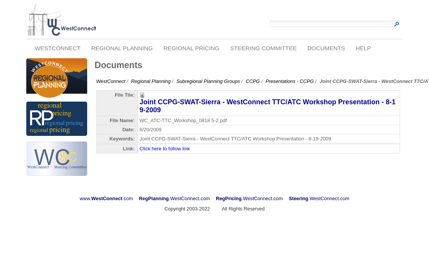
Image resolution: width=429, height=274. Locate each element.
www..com (106, 198)
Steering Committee (263, 48)
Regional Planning (122, 48)
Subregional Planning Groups (208, 81)
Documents (326, 48)
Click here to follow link (165, 148)
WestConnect (57, 48)
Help (363, 48)
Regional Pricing (191, 48)
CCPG (253, 81)
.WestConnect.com (174, 198)
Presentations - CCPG (290, 81)
